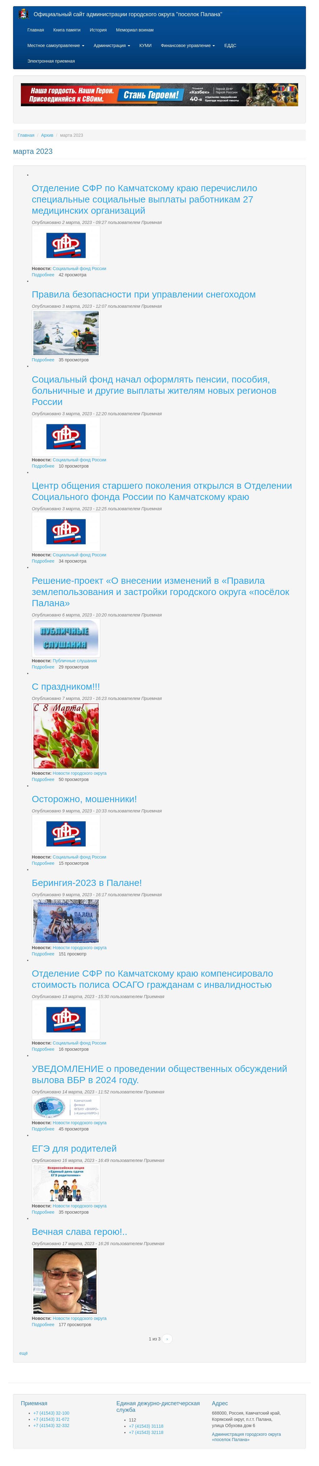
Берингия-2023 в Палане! (87, 883)
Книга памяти (66, 29)
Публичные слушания (75, 660)
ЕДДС (230, 45)
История (98, 29)
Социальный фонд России (79, 268)
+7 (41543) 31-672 (51, 1419)
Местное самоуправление (55, 45)
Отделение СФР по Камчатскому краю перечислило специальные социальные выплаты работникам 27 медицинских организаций (144, 199)
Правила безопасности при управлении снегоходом (144, 294)
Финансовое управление (188, 45)
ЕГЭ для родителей (74, 1148)
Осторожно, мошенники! (84, 799)
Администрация (112, 45)
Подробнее (43, 274)
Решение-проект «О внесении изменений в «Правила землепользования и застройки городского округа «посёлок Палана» (160, 591)
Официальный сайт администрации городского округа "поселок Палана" (128, 14)
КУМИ (146, 45)
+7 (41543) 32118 (146, 1432)
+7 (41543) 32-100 (51, 1413)
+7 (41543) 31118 (146, 1426)
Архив (47, 135)
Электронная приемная (51, 61)
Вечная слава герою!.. (79, 1231)
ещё (23, 1353)
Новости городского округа (80, 773)
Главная (35, 29)
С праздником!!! (66, 686)
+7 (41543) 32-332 (51, 1425)
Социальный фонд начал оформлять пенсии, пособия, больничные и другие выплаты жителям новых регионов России (154, 390)
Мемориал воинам (135, 29)
